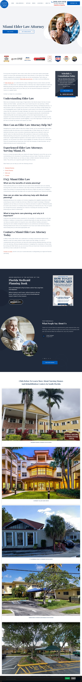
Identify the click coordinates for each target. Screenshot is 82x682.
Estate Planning (9, 170)
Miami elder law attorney (26, 79)
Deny (73, 678)
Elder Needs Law (9, 83)
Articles (28, 3)
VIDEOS (33, 3)
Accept (67, 678)
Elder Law (7, 173)
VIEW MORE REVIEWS (49, 362)
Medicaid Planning (9, 168)
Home (12, 3)
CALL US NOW (10, 31)
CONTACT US (73, 3)
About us (48, 3)
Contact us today (8, 251)
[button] (20, 3)
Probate (7, 175)
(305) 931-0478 (59, 2)
